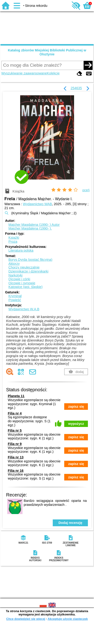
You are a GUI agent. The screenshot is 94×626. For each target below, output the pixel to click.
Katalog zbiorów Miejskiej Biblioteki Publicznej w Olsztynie (47, 52)
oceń (86, 190)
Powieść (14, 300)
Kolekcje (53, 73)
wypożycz (76, 424)
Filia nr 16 (15, 470)
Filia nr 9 (15, 444)
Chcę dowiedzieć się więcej (25, 619)
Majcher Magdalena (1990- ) (34, 225)
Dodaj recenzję (70, 523)
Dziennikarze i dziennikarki (28, 271)
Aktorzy (14, 263)
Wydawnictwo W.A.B (23, 309)
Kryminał (15, 296)
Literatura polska (20, 250)
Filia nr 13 (15, 457)
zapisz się (76, 406)
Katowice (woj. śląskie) (25, 287)
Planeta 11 (16, 396)
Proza (12, 241)
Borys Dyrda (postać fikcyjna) (30, 259)
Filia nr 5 (15, 430)
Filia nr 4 (15, 413)
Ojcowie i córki (19, 279)
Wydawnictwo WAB (37, 204)
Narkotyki (15, 275)
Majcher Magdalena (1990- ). (30, 228)
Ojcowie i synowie (21, 283)
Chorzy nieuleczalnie (24, 267)
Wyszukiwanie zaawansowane (24, 73)
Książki (13, 237)
